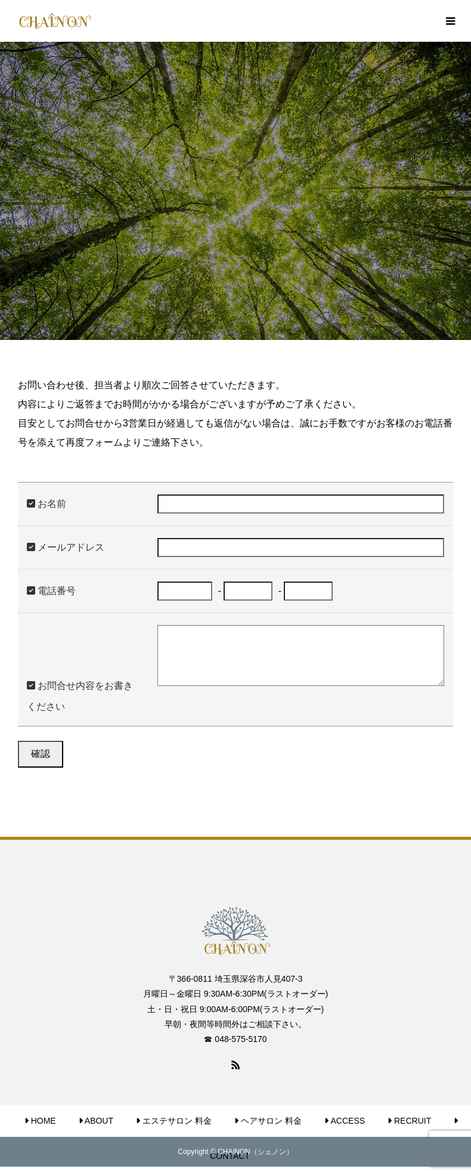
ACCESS (344, 1120)
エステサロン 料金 (174, 1120)
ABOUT (96, 1120)
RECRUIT (409, 1120)
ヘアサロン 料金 (268, 1120)
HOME (40, 1120)
